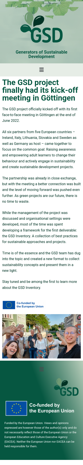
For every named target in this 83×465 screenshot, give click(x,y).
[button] (41, 70)
